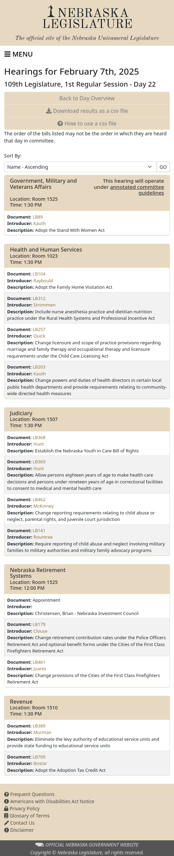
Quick (39, 336)
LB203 (38, 367)
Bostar (40, 763)
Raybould (43, 280)
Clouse (41, 631)
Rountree (43, 537)
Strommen (44, 305)
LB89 (37, 217)
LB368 (38, 437)
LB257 (38, 329)
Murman (43, 732)
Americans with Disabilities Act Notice (49, 801)
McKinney (44, 506)
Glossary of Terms (27, 815)
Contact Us (19, 823)
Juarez (40, 668)
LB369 (38, 462)
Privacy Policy (22, 808)
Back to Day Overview (87, 98)
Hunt (39, 444)
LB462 (38, 499)
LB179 (38, 624)
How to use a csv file (86, 123)
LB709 (38, 757)
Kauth (40, 223)
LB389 (38, 726)
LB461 (38, 662)
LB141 (38, 530)
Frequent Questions (29, 794)
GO (163, 167)
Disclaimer (19, 830)
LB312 (38, 298)
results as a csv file (87, 111)
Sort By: (13, 155)
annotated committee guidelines (137, 189)
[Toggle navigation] (18, 54)
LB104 (38, 274)
